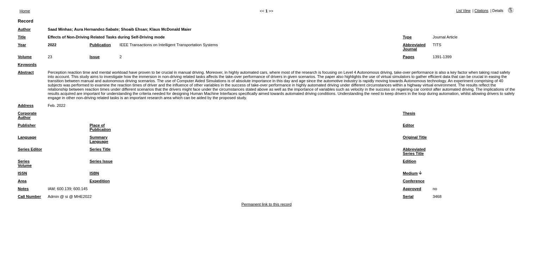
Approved (412, 189)
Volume (25, 57)
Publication (100, 45)
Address (25, 105)
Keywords (27, 64)
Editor (408, 125)
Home (24, 11)
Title (22, 37)
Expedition (99, 181)
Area (22, 181)
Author (24, 29)
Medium (410, 173)
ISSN (22, 173)
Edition (409, 161)
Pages (408, 57)
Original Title (415, 137)
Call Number (29, 196)
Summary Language (98, 139)
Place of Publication (100, 127)
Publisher (27, 125)
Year (22, 45)
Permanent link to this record (266, 204)
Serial (408, 196)
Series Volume (25, 163)
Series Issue (100, 161)
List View (463, 11)
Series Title (100, 149)
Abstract (25, 72)
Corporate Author (27, 115)
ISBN (94, 173)
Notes (23, 189)
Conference (413, 181)
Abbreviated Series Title (414, 151)
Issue (94, 57)
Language (27, 137)
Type (407, 37)
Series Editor (30, 149)
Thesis (409, 113)
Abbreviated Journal (414, 47)
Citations (482, 11)
